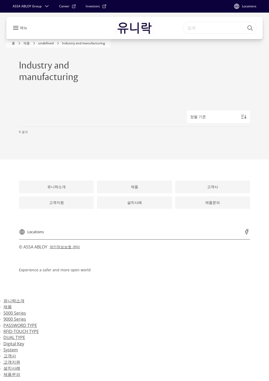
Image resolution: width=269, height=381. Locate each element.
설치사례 (11, 368)
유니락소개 (13, 301)
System (10, 350)
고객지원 (11, 362)
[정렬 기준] (218, 116)
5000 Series (14, 313)
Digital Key (13, 344)
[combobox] (219, 28)
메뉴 (23, 27)
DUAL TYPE (14, 337)
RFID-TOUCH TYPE (21, 331)
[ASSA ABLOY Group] (31, 6)
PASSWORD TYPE (20, 325)
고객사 (9, 356)
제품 (7, 307)
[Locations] (245, 6)
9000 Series (14, 319)
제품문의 (11, 374)
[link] (67, 6)
